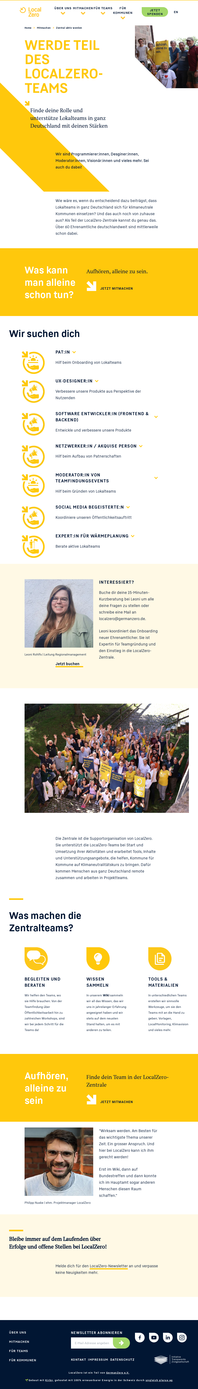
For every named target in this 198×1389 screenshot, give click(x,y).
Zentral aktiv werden (69, 27)
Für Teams (18, 1351)
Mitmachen (44, 27)
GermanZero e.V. (118, 1372)
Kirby (49, 1380)
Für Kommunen (22, 1360)
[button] (63, 12)
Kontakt (78, 1359)
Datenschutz (122, 1359)
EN (176, 12)
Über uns (17, 1332)
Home (28, 27)
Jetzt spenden (155, 12)
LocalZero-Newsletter (109, 1266)
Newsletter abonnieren (97, 1332)
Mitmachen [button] (83, 8)
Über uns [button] (63, 8)
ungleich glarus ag (159, 1380)
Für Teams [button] (103, 8)
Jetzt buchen (67, 663)
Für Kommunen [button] (122, 10)
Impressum (98, 1359)
